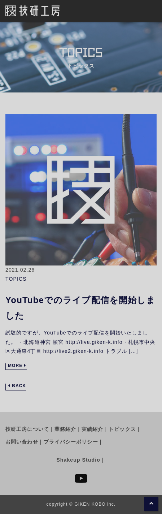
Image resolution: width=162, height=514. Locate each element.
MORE (15, 365)
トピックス (122, 429)
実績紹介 (92, 429)
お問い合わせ (21, 442)
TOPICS (16, 279)
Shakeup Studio (78, 460)
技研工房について (27, 429)
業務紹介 (65, 429)
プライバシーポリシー (71, 442)
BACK (19, 386)
